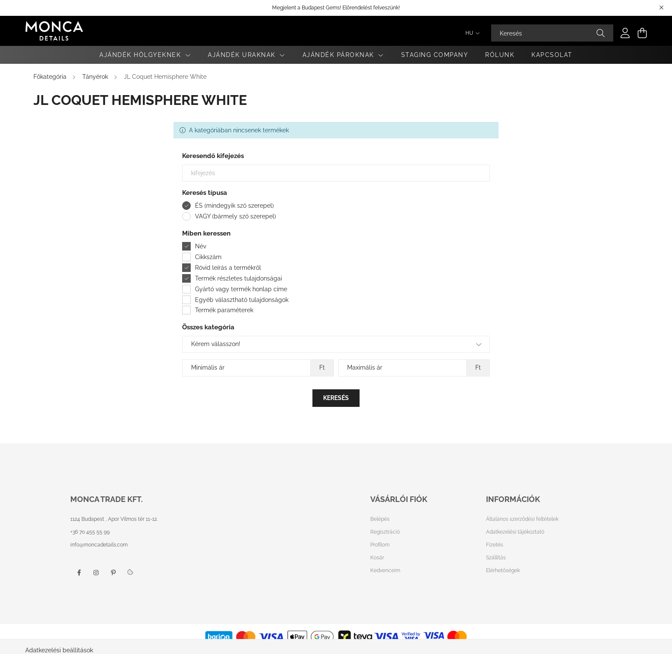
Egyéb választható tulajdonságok (241, 299)
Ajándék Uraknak (243, 54)
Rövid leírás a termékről (228, 267)
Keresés (336, 397)
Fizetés (494, 545)
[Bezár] (661, 7)
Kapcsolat (552, 54)
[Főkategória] (50, 76)
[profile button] (625, 33)
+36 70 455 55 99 (90, 532)
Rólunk (499, 54)
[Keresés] (552, 33)
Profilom (380, 545)
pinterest (113, 572)
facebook (78, 572)
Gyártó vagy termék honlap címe (241, 289)
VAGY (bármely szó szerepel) (235, 216)
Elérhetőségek (503, 570)
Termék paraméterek (224, 310)
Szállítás (496, 558)
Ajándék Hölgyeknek (141, 54)
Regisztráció (385, 532)
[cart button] (642, 33)
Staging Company (434, 54)
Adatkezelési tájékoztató (515, 532)
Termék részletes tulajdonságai (238, 278)
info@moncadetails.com (99, 545)
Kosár (377, 558)
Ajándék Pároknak (340, 54)
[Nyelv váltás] (470, 33)
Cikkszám (208, 257)
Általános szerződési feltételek (522, 519)
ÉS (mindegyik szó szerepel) (234, 205)
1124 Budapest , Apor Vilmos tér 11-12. (114, 519)
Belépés (380, 519)
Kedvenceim (385, 570)
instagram (96, 572)
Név (200, 246)
